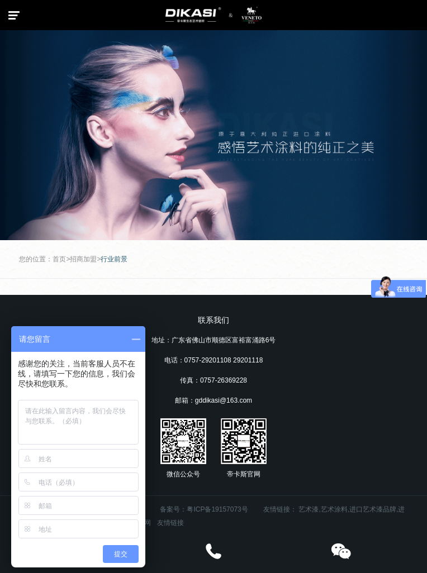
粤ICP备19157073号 (217, 509)
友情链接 (170, 523)
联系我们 (213, 320)
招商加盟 (83, 259)
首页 (59, 259)
